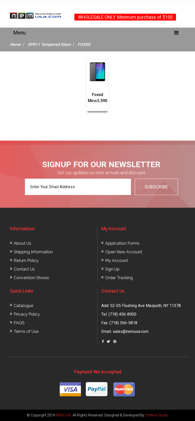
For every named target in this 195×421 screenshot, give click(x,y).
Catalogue (23, 305)
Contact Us (24, 269)
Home (15, 44)
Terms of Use (26, 331)
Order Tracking (119, 277)
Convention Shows (31, 277)
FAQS (19, 322)
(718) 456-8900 (122, 314)
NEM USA (63, 415)
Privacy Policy (27, 314)
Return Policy (26, 260)
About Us (22, 243)
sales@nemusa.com (131, 331)
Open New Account (123, 252)
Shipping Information (33, 252)
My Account (116, 260)
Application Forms (122, 243)
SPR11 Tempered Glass (49, 44)
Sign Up (112, 269)
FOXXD (84, 44)
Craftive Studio (156, 415)
